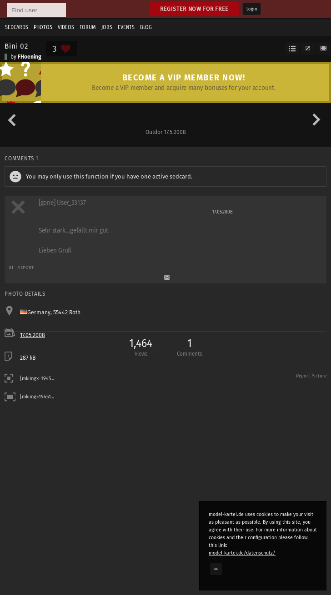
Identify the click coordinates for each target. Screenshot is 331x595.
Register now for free (194, 8)
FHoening (29, 57)
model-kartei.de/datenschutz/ (242, 553)
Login (251, 9)
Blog (146, 27)
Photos (43, 27)
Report (25, 267)
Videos (66, 27)
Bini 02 (16, 45)
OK (216, 568)
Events (126, 27)
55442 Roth (66, 312)
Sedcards (16, 27)
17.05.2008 (32, 335)
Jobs (106, 27)
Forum (88, 27)
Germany (38, 312)
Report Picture (311, 376)
